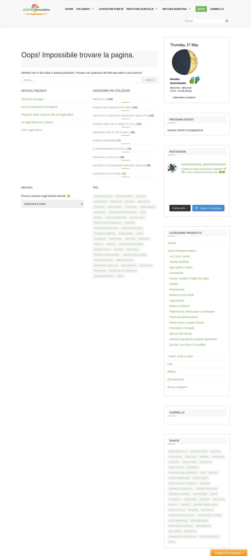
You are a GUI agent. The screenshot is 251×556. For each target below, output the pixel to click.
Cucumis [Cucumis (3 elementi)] (131, 207)
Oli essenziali (175, 379)
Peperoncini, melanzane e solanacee (192, 311)
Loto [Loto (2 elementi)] (140, 233)
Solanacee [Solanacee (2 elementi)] (129, 265)
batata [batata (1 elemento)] (130, 201)
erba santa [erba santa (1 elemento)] (147, 207)
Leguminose (176, 300)
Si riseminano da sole (109, 148)
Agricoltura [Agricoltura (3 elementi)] (124, 196)
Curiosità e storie (107, 173)
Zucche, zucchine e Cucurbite (187, 344)
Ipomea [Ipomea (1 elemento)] (130, 223)
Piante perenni (104, 140)
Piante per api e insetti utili (114, 123)
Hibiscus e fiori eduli (181, 295)
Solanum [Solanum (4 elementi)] (145, 265)
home (69, 8)
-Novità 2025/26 (179, 261)
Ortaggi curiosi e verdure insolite (120, 115)
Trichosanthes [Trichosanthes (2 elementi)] (104, 276)
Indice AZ (100, 99)
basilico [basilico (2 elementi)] (116, 201)
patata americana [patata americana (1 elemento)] (131, 244)
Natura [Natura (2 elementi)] (130, 239)
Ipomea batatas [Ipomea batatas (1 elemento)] (132, 228)
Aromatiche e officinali (111, 132)
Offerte (171, 371)
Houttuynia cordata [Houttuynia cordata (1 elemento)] (107, 223)
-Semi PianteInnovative (181, 250)
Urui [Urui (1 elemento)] (120, 276)
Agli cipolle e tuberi (181, 267)
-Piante (171, 243)
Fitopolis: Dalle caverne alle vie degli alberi (47, 114)
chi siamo (83, 8)
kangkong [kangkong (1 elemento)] (126, 233)
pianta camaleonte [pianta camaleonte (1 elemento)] (107, 255)
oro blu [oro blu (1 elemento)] (144, 239)
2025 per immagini (32, 99)
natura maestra (174, 8)
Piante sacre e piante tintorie (186, 322)
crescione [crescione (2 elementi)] (115, 207)
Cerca (150, 79)
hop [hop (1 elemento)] (143, 212)
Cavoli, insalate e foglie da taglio (189, 278)
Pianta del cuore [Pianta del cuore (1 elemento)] (135, 255)
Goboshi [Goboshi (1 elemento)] (99, 212)
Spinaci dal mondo (180, 333)
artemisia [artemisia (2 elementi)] (100, 201)
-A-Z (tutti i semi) (179, 256)
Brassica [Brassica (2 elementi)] (143, 201)
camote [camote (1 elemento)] (99, 207)
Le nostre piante (111, 8)
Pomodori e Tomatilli (181, 328)
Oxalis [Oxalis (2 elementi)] (98, 244)
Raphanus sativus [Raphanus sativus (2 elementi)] (106, 265)
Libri (170, 364)
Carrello (217, 8)
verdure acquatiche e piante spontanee (193, 339)
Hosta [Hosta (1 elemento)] (98, 217)
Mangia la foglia (106, 157)
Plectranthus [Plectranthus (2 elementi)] (103, 260)
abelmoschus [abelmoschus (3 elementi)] (103, 196)
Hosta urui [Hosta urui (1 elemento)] (137, 217)
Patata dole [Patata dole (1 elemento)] (102, 249)
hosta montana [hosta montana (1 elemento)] (116, 217)
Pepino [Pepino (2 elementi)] (118, 249)
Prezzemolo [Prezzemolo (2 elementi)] (124, 260)
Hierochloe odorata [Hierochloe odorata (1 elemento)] (123, 212)
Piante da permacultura (112, 107)
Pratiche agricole (140, 8)
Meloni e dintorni (179, 306)
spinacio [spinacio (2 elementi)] (99, 271)
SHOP (201, 8)
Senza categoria (177, 387)
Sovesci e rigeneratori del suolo (119, 165)
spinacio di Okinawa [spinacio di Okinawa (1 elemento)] (122, 271)
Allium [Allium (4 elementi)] (140, 196)
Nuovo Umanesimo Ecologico (39, 106)
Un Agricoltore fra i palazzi (37, 122)
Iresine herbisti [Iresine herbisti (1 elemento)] (104, 233)
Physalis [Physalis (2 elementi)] (132, 249)
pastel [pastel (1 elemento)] (111, 244)
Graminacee (176, 289)
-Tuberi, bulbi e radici (180, 356)
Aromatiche (176, 272)
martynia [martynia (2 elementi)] (115, 239)
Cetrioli (173, 283)
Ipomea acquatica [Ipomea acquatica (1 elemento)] (106, 228)
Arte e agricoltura (31, 130)
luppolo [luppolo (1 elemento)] (99, 239)
